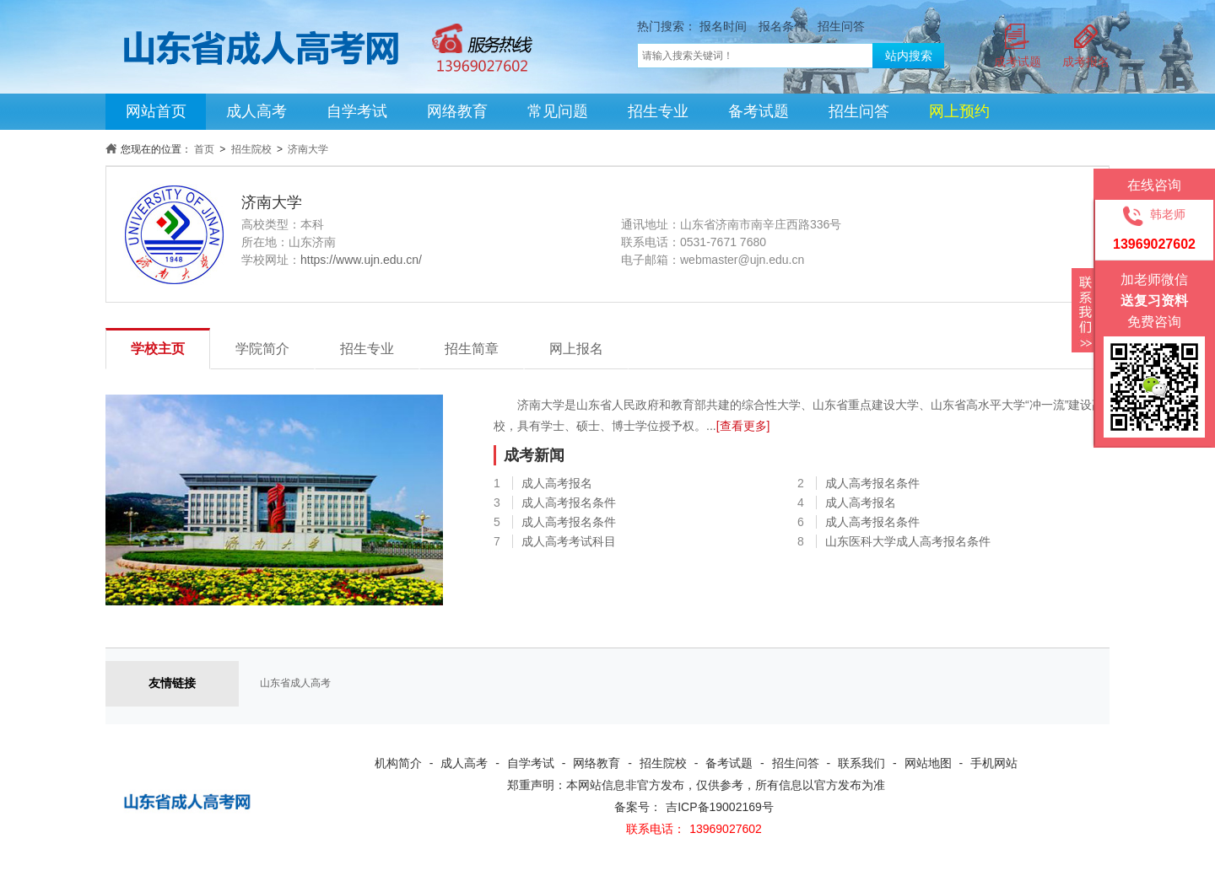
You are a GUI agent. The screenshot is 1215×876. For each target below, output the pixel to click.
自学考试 (357, 111)
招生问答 (841, 26)
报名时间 (723, 26)
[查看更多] (743, 426)
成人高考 (256, 111)
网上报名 (576, 348)
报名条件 (782, 26)
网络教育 (457, 111)
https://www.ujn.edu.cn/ (361, 259)
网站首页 (156, 111)
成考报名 (1086, 61)
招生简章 (472, 348)
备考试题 (758, 111)
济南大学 (308, 149)
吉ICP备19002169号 (720, 807)
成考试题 (1017, 61)
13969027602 (725, 829)
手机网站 (994, 763)
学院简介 (262, 348)
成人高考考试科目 (568, 541)
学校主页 (158, 348)
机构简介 (398, 763)
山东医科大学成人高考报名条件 (908, 541)
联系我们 (861, 763)
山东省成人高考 (295, 683)
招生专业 (658, 111)
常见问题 (557, 111)
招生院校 (251, 149)
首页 (204, 149)
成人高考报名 (556, 483)
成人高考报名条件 (872, 483)
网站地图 (928, 763)
